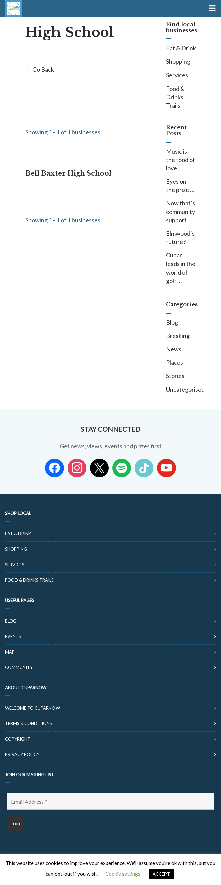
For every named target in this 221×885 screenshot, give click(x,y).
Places (174, 362)
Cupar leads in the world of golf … (180, 267)
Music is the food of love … (180, 160)
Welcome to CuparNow (32, 708)
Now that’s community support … (180, 211)
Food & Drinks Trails (175, 97)
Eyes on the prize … (180, 185)
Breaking (178, 335)
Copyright (17, 739)
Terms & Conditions (28, 723)
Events (13, 636)
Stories (175, 375)
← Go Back (39, 69)
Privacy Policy (22, 754)
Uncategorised (181, 389)
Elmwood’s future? (180, 237)
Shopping (178, 61)
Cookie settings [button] (122, 874)
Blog (172, 322)
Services (177, 75)
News (173, 349)
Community (19, 667)
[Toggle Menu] (211, 8)
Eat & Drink (181, 48)
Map (10, 652)
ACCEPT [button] (161, 874)
